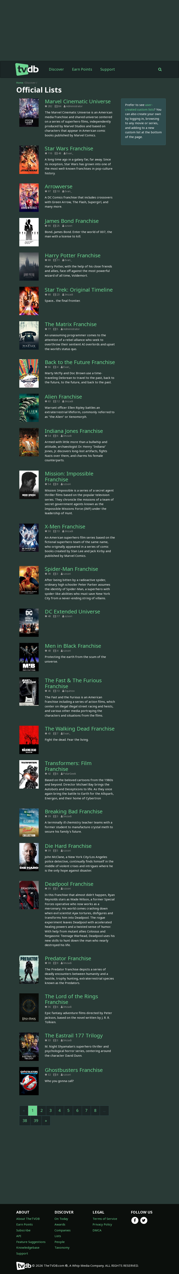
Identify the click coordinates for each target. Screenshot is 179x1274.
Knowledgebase (27, 1247)
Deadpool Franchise (69, 883)
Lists (58, 1236)
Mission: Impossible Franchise (69, 476)
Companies (63, 1230)
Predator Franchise (68, 958)
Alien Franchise (63, 396)
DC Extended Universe (72, 611)
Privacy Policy (102, 1224)
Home (19, 82)
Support (107, 69)
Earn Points (82, 69)
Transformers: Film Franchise (68, 766)
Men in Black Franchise (73, 645)
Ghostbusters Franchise (74, 1070)
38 (25, 1120)
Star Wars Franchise (69, 148)
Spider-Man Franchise (71, 568)
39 (36, 1120)
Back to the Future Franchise (80, 362)
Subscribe (23, 1230)
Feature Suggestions (31, 1242)
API (18, 1236)
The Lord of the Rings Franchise (71, 999)
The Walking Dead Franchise (80, 728)
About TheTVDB (28, 1219)
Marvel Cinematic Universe (78, 101)
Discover (56, 69)
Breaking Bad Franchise (74, 811)
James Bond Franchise (72, 220)
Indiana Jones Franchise (74, 430)
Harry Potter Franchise (72, 255)
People (60, 1242)
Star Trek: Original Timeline (79, 289)
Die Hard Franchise (68, 845)
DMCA (97, 1230)
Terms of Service (105, 1219)
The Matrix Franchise (71, 324)
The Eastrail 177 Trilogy (74, 1035)
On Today (61, 1219)
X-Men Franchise (65, 526)
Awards (60, 1224)
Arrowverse (58, 186)
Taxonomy (62, 1247)
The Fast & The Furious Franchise (73, 683)
